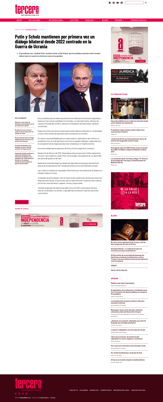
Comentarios (106, 390)
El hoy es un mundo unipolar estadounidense (128, 360)
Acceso (53, 397)
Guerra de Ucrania (22, 209)
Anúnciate (94, 390)
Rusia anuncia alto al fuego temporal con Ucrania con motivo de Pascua (24, 139)
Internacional (56, 20)
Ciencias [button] (89, 20)
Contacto (73, 390)
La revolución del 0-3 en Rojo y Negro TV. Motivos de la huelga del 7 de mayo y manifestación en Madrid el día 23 (129, 160)
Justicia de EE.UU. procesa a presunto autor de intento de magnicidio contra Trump (128, 140)
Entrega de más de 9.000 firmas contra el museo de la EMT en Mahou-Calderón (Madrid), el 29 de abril (129, 150)
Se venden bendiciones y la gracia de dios (126, 353)
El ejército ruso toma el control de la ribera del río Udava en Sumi (24, 131)
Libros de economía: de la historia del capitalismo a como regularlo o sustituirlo (127, 338)
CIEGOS (114, 265)
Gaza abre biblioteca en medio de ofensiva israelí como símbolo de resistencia (129, 122)
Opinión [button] (119, 20)
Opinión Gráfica (138, 20)
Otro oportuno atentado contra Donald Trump (128, 346)
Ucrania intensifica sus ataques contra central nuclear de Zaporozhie (23, 147)
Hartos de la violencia (119, 270)
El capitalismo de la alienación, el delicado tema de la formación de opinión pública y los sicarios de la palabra (129, 292)
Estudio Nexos (44, 397)
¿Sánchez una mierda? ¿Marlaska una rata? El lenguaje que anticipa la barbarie (128, 322)
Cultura (74, 20)
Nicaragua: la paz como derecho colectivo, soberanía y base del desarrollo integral (127, 311)
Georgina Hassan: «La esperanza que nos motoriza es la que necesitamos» (126, 250)
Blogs (105, 20)
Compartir (21, 202)
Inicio (19, 20)
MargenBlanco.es (25, 397)
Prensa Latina (20, 29)
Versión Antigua (138, 390)
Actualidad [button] (35, 20)
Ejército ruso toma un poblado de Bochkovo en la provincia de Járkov (24, 123)
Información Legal (121, 390)
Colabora (84, 390)
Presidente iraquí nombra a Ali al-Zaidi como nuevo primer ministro (128, 131)
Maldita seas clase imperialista (122, 283)
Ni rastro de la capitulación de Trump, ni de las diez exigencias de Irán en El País (128, 243)
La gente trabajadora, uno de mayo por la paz (128, 330)
